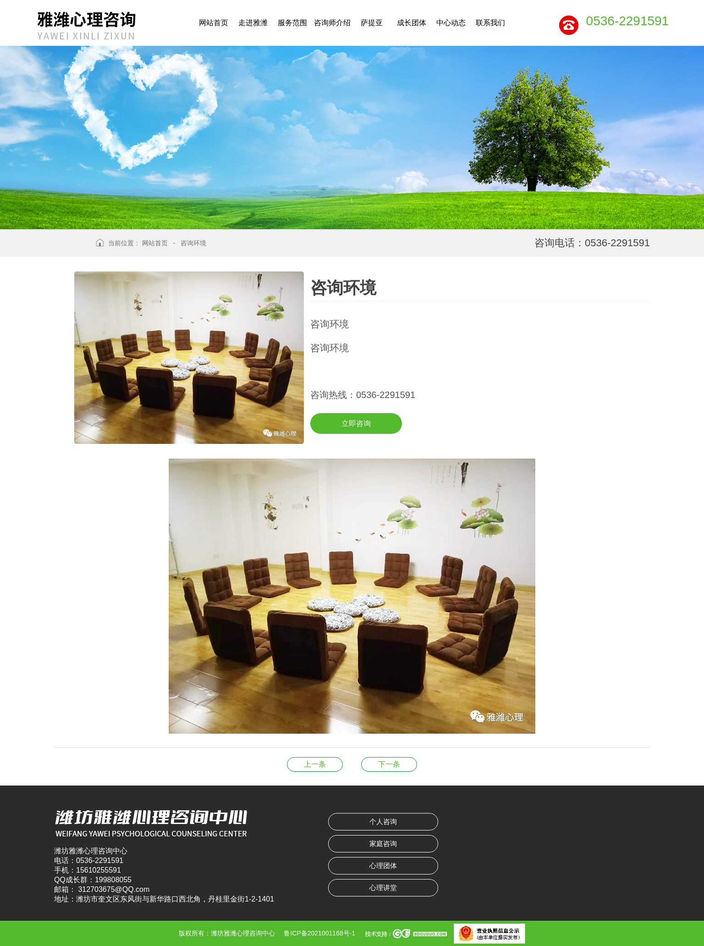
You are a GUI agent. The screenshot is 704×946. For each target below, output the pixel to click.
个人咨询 (383, 821)
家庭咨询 (383, 843)
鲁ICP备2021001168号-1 (319, 933)
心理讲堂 (383, 887)
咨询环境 (193, 243)
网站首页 (155, 243)
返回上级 (71, 250)
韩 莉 (389, 764)
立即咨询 (356, 423)
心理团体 (383, 865)
